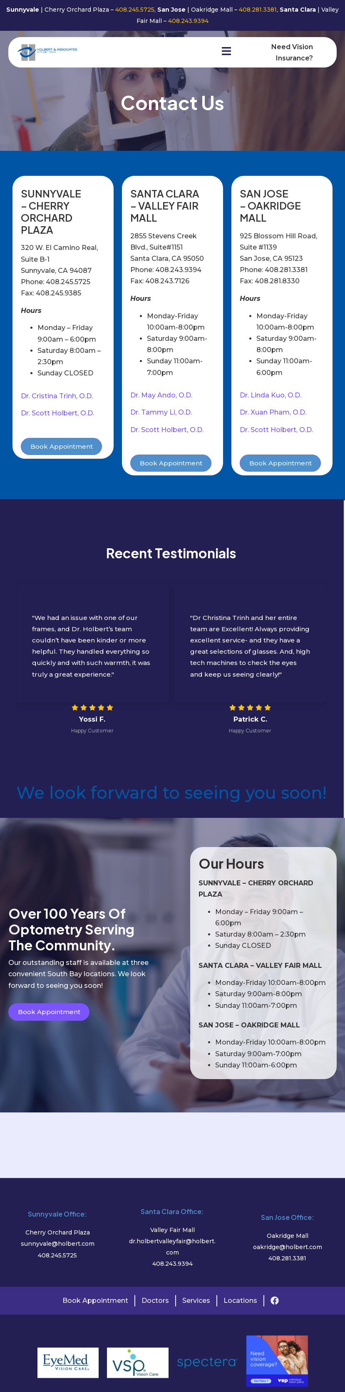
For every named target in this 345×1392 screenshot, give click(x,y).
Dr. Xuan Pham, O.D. (273, 414)
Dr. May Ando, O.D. (161, 396)
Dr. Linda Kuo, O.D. (270, 396)
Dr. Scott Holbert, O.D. (57, 414)
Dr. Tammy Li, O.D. (161, 414)
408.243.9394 (188, 21)
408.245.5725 (134, 9)
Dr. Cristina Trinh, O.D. (57, 397)
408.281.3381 (258, 9)
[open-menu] (219, 52)
